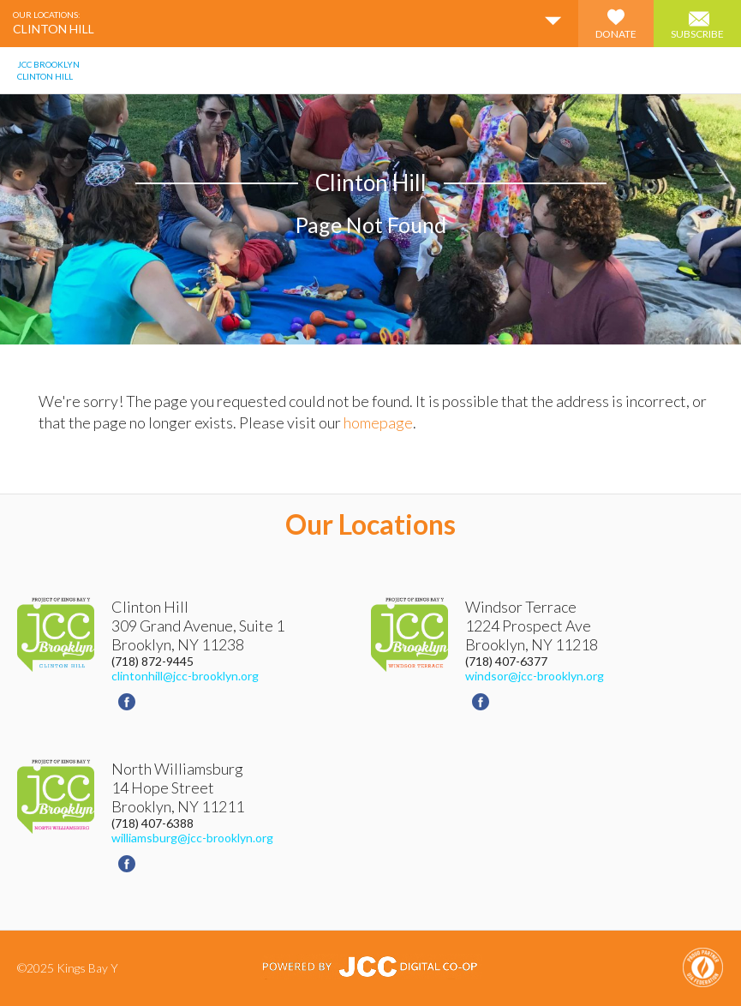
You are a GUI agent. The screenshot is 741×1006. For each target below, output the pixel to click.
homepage (378, 422)
